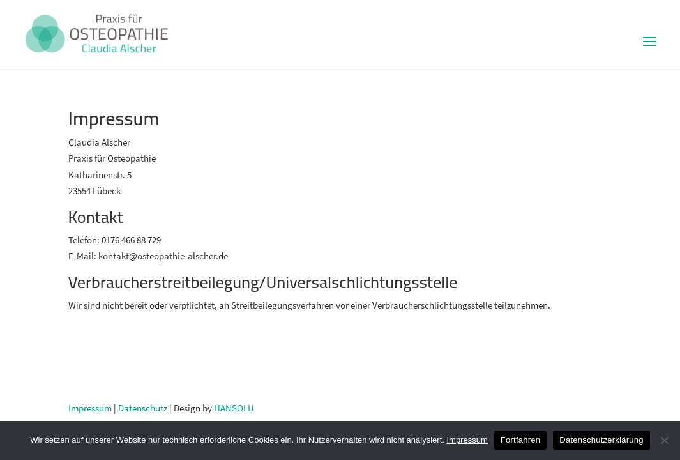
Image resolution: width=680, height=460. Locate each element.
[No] (664, 440)
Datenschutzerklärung (601, 440)
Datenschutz (142, 408)
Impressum (90, 408)
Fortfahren (520, 440)
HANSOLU (234, 408)
